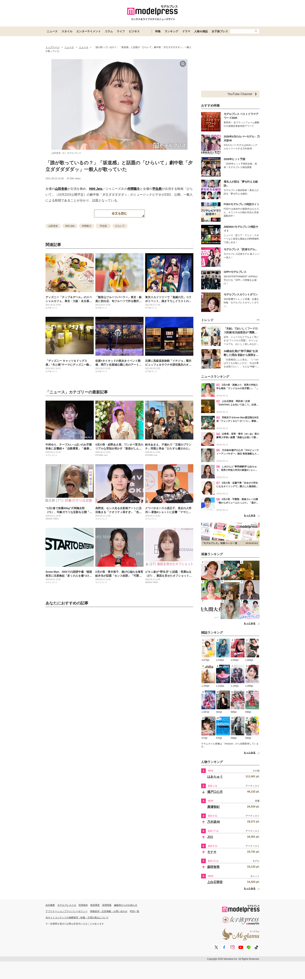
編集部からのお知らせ (125, 905)
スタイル (66, 31)
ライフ (121, 31)
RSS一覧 (134, 911)
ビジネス (134, 31)
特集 (158, 31)
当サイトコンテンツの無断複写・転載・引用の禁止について (77, 917)
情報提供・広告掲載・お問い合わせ (108, 911)
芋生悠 (157, 188)
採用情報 (106, 905)
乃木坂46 (213, 821)
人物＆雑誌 (201, 31)
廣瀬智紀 (213, 806)
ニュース (52, 31)
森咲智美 (213, 867)
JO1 (210, 837)
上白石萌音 (215, 882)
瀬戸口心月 (215, 791)
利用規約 (83, 905)
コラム (109, 31)
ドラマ (186, 31)
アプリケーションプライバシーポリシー (67, 911)
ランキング (171, 31)
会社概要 (50, 905)
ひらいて (120, 226)
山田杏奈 (61, 188)
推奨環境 (95, 905)
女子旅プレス (220, 31)
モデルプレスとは (66, 905)
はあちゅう (215, 776)
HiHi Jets (95, 188)
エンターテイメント (88, 31)
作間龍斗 (133, 188)
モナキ (211, 852)
